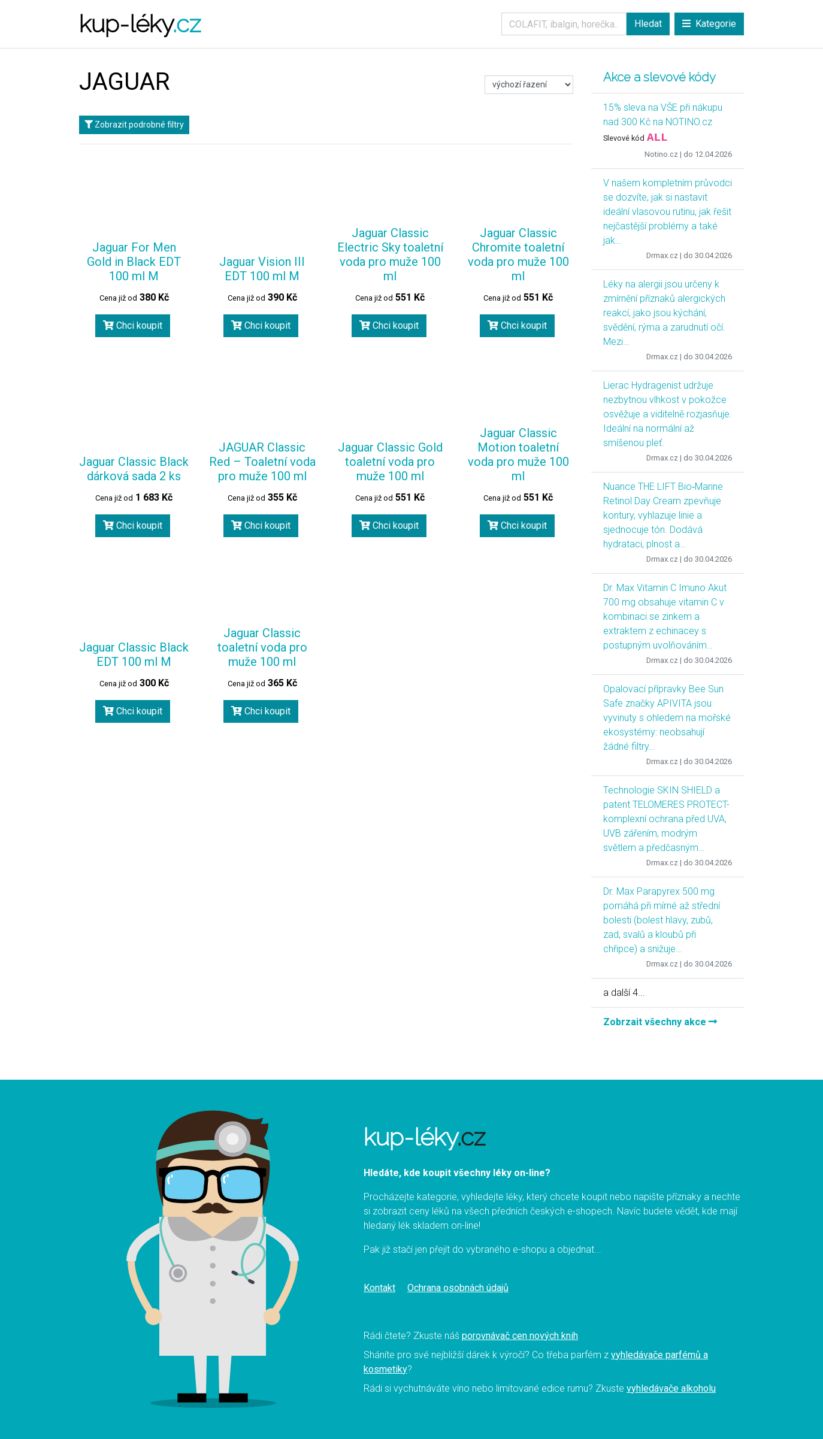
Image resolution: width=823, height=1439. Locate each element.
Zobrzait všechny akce (660, 1022)
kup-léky (140, 24)
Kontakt (379, 1287)
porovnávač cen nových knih (520, 1335)
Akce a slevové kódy (659, 77)
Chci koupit (132, 325)
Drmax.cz (662, 255)
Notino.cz (661, 154)
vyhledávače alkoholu (671, 1388)
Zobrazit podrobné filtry (134, 124)
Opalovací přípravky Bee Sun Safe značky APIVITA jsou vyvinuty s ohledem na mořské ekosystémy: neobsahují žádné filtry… (667, 717)
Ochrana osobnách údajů (458, 1287)
